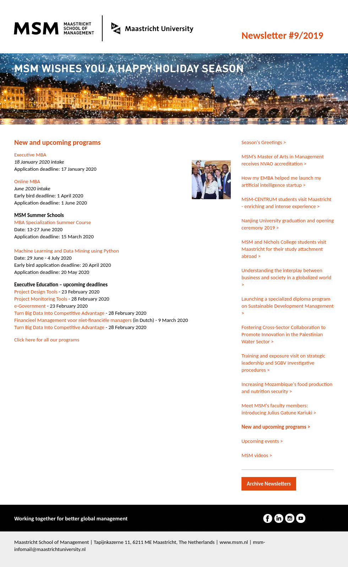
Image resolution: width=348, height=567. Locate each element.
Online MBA (27, 181)
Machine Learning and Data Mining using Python (66, 251)
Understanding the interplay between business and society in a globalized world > (286, 277)
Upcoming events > (262, 441)
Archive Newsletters (269, 484)
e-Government (30, 306)
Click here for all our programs (46, 340)
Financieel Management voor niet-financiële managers (73, 320)
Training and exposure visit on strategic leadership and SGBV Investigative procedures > (283, 363)
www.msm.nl (233, 542)
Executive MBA (31, 155)
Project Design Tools (36, 291)
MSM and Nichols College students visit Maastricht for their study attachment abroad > (283, 249)
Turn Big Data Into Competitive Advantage (59, 313)
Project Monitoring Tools (40, 299)
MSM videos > (256, 455)
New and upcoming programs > (275, 427)
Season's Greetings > (263, 142)
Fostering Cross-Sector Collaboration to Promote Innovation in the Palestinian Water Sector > (283, 334)
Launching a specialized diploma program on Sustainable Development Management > (287, 306)
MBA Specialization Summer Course (52, 222)
